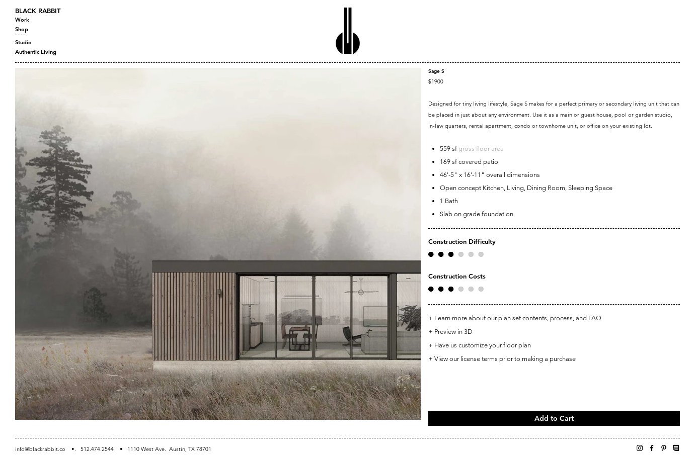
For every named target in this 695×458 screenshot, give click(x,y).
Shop (21, 29)
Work (22, 19)
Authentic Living (35, 51)
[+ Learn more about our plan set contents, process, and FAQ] (554, 318)
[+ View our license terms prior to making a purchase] (554, 358)
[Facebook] (652, 448)
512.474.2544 (97, 448)
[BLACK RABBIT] (51, 10)
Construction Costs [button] (457, 276)
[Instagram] (640, 448)
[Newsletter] (676, 448)
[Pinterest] (664, 448)
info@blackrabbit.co (40, 448)
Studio (23, 42)
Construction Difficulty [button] (462, 241)
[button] (456, 254)
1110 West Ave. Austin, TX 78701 (169, 448)
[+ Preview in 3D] (554, 332)
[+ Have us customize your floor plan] (554, 345)
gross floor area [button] (481, 148)
